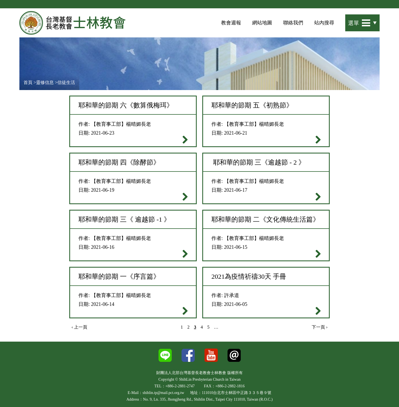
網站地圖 (262, 22)
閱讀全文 (185, 140)
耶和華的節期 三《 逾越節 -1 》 (124, 219)
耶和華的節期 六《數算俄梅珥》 (125, 105)
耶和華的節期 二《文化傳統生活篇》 (265, 219)
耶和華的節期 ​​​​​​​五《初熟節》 (252, 105)
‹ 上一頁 (79, 327)
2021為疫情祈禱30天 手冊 (248, 276)
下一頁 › (320, 327)
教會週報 (231, 22)
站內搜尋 (324, 22)
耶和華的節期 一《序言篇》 (119, 276)
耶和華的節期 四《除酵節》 (119, 162)
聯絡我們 (293, 22)
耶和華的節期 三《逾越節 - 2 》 (258, 162)
